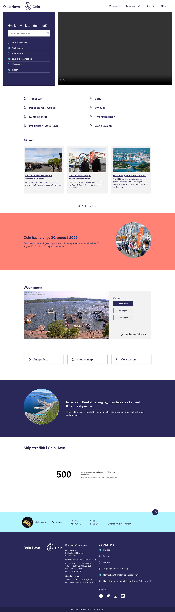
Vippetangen (123, 317)
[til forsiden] (35, 547)
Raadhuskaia (123, 304)
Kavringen (123, 310)
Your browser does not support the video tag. (115, 48)
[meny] (166, 6)
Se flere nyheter (89, 206)
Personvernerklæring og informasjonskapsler (87, 609)
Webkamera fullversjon (136, 334)
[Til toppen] (155, 512)
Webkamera (114, 6)
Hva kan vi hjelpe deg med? (28, 26)
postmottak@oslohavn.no (82, 563)
